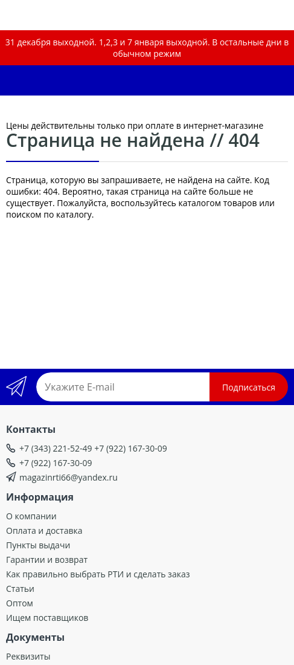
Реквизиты (28, 656)
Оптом (19, 603)
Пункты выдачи (38, 545)
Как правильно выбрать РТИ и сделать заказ (98, 574)
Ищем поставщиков (47, 617)
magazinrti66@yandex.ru (68, 477)
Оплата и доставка (44, 530)
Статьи (20, 588)
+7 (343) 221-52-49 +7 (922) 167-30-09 (93, 448)
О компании (31, 516)
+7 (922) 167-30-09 (55, 463)
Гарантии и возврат (47, 559)
